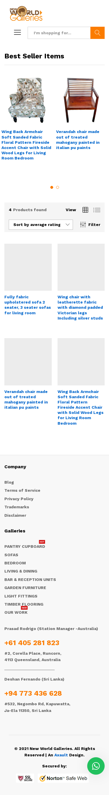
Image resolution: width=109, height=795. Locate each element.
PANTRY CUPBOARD (24, 546)
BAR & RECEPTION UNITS (30, 579)
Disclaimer (15, 515)
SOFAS (11, 554)
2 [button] (57, 187)
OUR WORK (16, 612)
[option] (27, 123)
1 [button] (51, 187)
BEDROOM (15, 563)
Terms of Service (22, 490)
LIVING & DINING (20, 571)
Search (97, 33)
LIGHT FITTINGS (20, 596)
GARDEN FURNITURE (25, 587)
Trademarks (16, 507)
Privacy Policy (18, 498)
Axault (61, 755)
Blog (9, 482)
